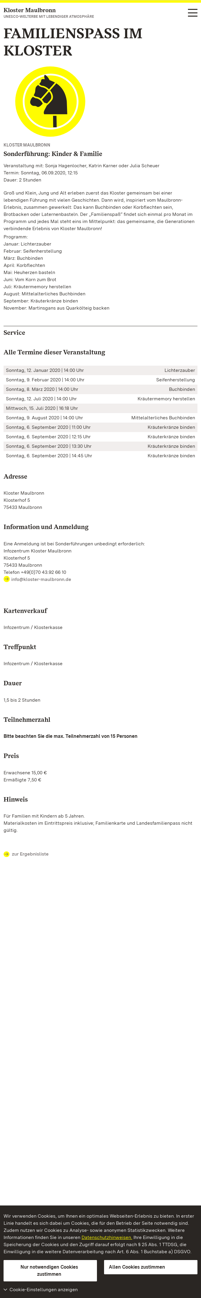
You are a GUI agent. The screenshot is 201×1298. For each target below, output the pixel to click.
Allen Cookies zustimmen (137, 1267)
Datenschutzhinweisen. (107, 1237)
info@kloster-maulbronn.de (41, 579)
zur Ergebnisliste (26, 854)
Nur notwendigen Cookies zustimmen (49, 1270)
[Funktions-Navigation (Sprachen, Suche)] (192, 13)
